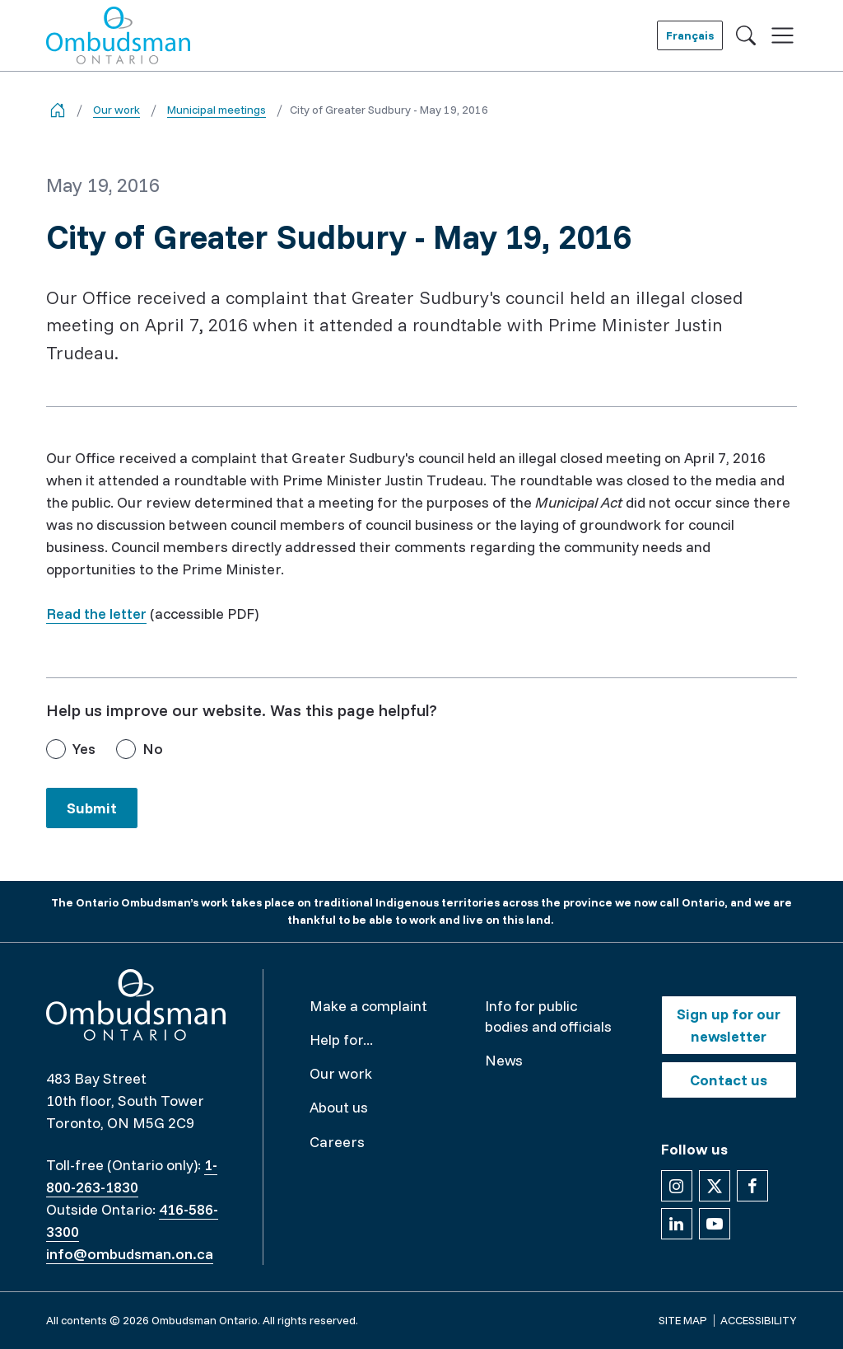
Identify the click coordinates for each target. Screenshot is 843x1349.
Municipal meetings (216, 109)
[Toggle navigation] (782, 35)
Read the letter (96, 613)
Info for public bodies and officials (548, 1016)
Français (690, 35)
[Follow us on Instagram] (676, 1185)
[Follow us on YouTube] (714, 1223)
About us (339, 1107)
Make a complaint (368, 1005)
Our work (116, 109)
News (504, 1060)
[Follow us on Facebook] (752, 1185)
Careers (337, 1141)
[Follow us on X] (714, 1185)
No (152, 748)
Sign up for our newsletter (728, 1025)
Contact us (728, 1079)
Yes (83, 748)
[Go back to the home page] (57, 110)
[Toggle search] (746, 35)
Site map (683, 1320)
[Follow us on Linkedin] (676, 1223)
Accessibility (758, 1320)
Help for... (341, 1039)
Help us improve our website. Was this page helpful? (241, 710)
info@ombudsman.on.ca (129, 1253)
